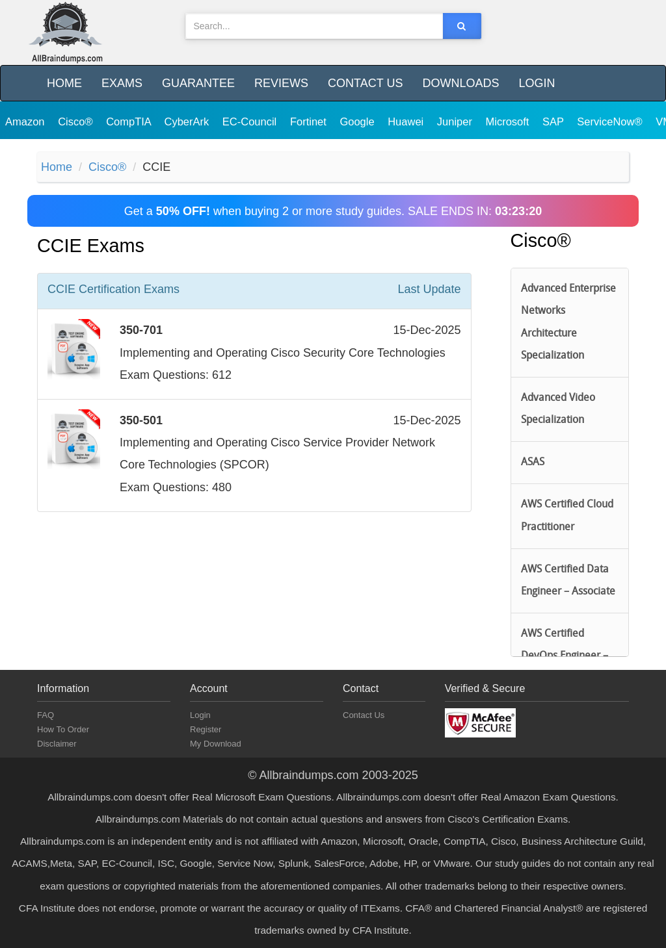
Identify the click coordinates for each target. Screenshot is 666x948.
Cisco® (77, 121)
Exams (121, 83)
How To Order (63, 729)
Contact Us (365, 83)
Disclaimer (57, 744)
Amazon (26, 121)
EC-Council (251, 121)
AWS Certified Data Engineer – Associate (568, 581)
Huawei (407, 121)
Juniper (456, 121)
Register (205, 729)
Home (64, 83)
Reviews (281, 83)
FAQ (45, 715)
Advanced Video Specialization (558, 409)
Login (536, 83)
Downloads (460, 83)
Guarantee (198, 83)
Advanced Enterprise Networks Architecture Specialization (568, 322)
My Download (215, 744)
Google (358, 121)
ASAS (532, 462)
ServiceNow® (611, 121)
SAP (554, 121)
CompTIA (129, 121)
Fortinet (310, 121)
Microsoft (509, 121)
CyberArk (187, 121)
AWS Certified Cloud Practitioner (567, 516)
